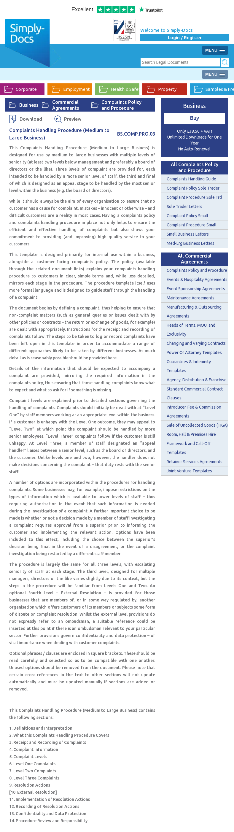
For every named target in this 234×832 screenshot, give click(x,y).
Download (31, 119)
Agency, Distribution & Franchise (197, 379)
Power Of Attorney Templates (194, 352)
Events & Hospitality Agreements (197, 279)
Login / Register (185, 37)
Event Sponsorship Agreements (196, 288)
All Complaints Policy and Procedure (194, 167)
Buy (194, 118)
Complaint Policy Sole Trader (193, 188)
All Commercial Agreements (194, 258)
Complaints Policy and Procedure (121, 105)
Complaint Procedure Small (192, 225)
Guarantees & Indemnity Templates (189, 366)
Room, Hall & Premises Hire (191, 434)
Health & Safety (119, 89)
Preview (72, 119)
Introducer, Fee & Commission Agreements (194, 411)
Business (29, 105)
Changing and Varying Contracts (196, 343)
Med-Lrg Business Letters (190, 243)
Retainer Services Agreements (194, 461)
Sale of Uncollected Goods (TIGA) (197, 425)
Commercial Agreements (65, 105)
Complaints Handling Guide (191, 179)
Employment (71, 89)
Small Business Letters (188, 234)
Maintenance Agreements (190, 298)
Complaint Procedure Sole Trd (194, 197)
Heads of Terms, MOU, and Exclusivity (191, 329)
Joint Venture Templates (189, 471)
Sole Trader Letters (184, 206)
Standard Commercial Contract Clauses (195, 393)
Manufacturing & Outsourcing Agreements (194, 311)
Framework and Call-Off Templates (189, 448)
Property (161, 89)
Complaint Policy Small (187, 215)
